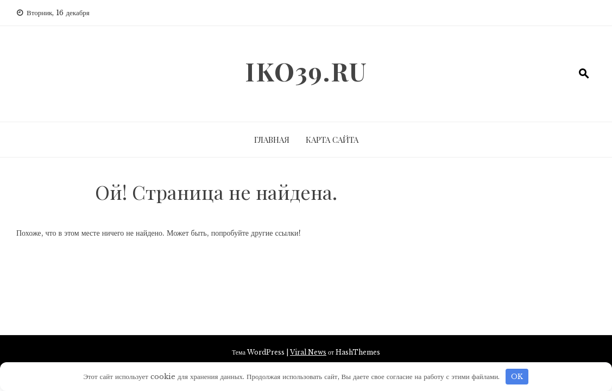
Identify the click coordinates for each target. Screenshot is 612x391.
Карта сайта (332, 139)
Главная (271, 139)
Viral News (308, 352)
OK (517, 376)
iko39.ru (306, 71)
